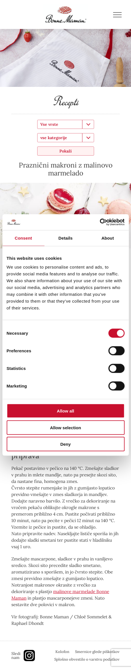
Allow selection (65, 427)
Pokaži (65, 151)
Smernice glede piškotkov (97, 651)
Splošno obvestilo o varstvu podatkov (87, 659)
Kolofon (62, 651)
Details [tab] (66, 237)
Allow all (65, 411)
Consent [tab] (23, 237)
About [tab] (107, 237)
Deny (65, 444)
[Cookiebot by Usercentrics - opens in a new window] (99, 222)
